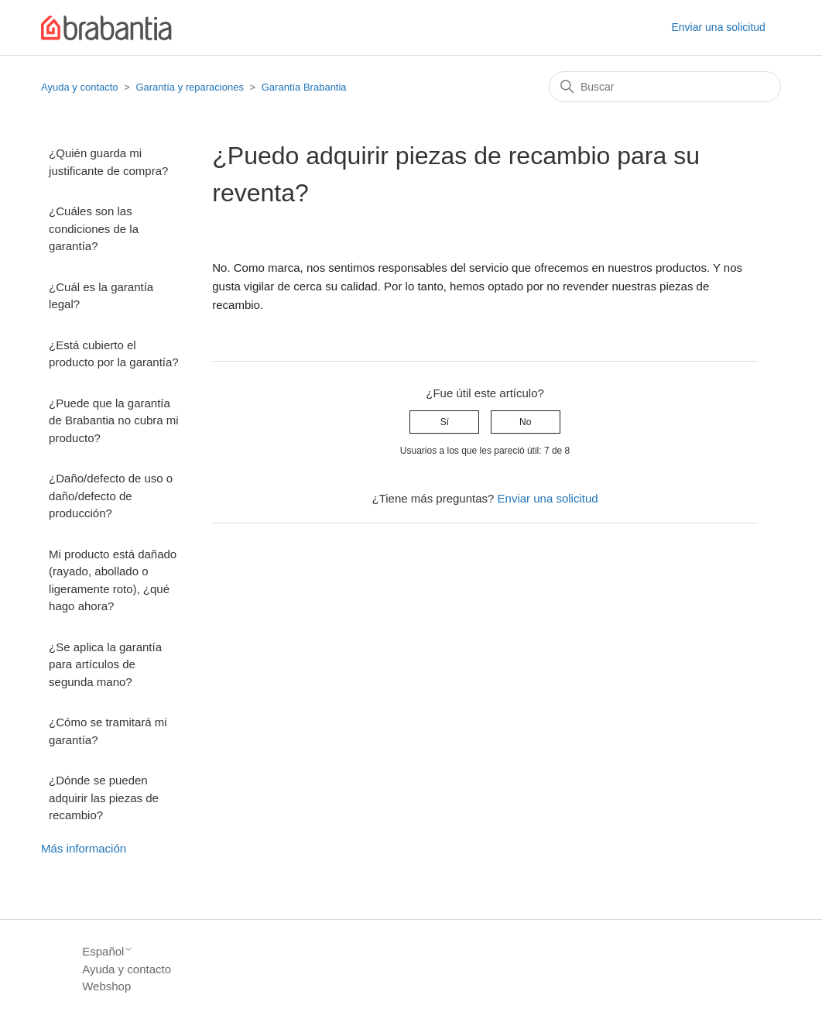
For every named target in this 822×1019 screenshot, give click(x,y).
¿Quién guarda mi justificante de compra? (108, 161)
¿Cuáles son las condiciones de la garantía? (94, 228)
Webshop (106, 986)
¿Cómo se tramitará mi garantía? (108, 730)
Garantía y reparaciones (189, 87)
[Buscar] (665, 86)
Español (107, 951)
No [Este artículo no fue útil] (525, 422)
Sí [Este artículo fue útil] (444, 422)
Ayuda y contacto (79, 87)
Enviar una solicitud (718, 27)
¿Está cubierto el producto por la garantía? (114, 353)
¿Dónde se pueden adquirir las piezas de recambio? (104, 798)
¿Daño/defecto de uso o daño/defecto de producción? (111, 496)
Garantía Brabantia (304, 87)
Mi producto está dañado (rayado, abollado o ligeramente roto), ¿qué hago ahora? (112, 580)
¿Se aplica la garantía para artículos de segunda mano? (105, 664)
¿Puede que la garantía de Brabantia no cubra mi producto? (114, 420)
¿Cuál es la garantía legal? (101, 295)
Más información (83, 848)
